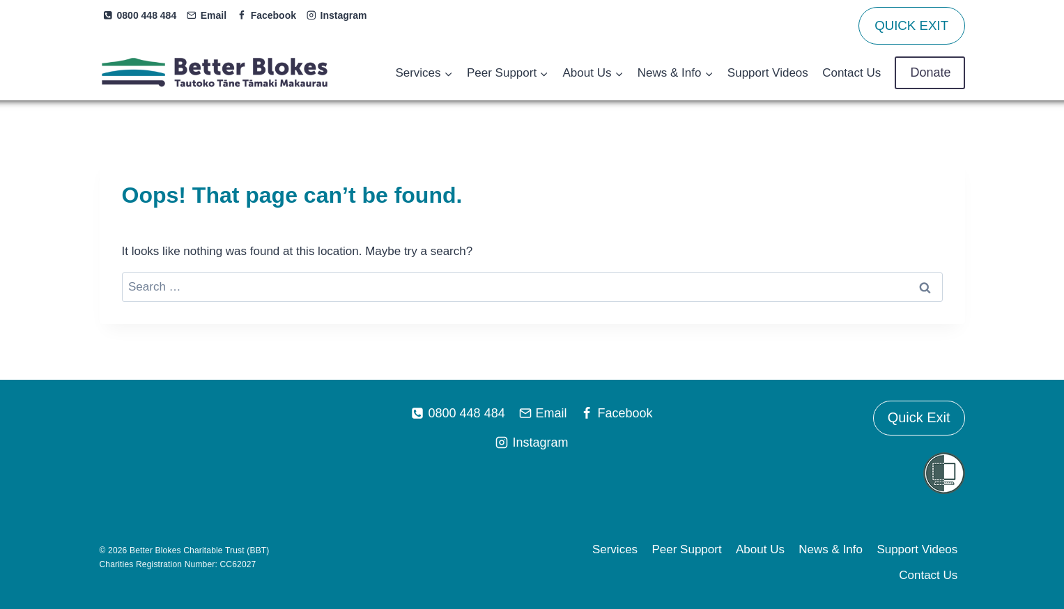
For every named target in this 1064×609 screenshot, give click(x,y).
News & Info (831, 549)
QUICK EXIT (911, 25)
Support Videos (767, 72)
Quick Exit (918, 418)
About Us (760, 549)
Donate (929, 72)
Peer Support (686, 549)
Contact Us (851, 72)
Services (615, 549)
